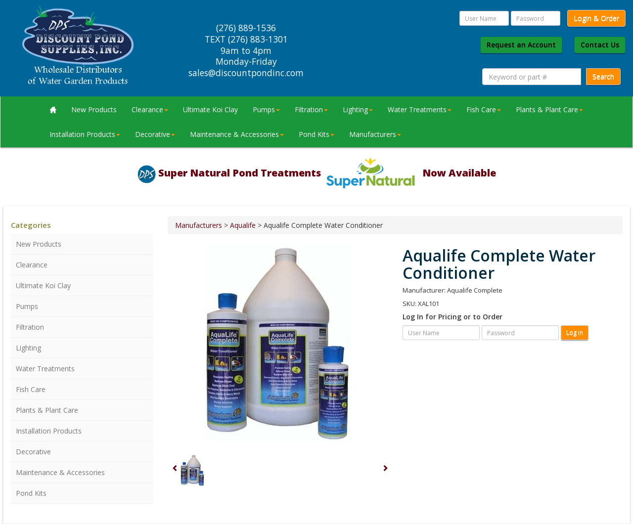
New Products (94, 109)
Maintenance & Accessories (237, 134)
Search (603, 76)
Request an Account (521, 44)
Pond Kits (316, 134)
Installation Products (84, 134)
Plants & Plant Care (549, 109)
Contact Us (600, 44)
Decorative (155, 134)
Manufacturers (375, 134)
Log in (574, 332)
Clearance (150, 109)
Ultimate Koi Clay (210, 109)
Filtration (311, 109)
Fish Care (483, 109)
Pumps (266, 109)
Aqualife (243, 225)
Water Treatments (420, 109)
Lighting (358, 109)
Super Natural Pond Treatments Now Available (327, 172)
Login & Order (596, 18)
